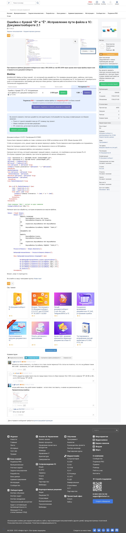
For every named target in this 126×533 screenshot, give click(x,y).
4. (13, 373)
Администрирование (18, 479)
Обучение (71, 437)
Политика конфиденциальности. (44, 523)
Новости (13, 439)
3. (13, 409)
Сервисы (42, 473)
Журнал (14, 437)
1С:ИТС (41, 470)
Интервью (14, 448)
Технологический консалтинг (21, 502)
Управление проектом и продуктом (48, 446)
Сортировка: (51, 357)
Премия (13, 454)
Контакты (96, 473)
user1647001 (20, 409)
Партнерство (44, 482)
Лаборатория (16, 490)
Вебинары (42, 485)
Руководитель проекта (76, 445)
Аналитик (70, 442)
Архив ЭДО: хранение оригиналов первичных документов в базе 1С (62, 338)
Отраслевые (43, 498)
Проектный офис (74, 496)
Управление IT (44, 453)
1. (12, 362)
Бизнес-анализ (44, 439)
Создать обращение (103, 501)
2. (12, 385)
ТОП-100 (13, 451)
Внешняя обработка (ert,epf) (108, 147)
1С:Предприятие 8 (105, 153)
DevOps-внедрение (17, 499)
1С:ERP (69, 462)
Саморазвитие (44, 459)
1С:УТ (69, 470)
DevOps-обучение (17, 493)
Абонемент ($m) (104, 189)
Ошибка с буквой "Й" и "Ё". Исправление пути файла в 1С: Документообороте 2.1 (49, 23)
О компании (98, 456)
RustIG (17, 385)
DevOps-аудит (15, 496)
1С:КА (69, 465)
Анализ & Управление (48, 437)
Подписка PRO (16, 462)
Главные (13, 442)
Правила (96, 464)
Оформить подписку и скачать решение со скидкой (51, 107)
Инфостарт (38, 278)
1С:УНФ (70, 468)
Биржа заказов (102, 443)
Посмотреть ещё (51, 350)
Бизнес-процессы (45, 442)
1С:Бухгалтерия (73, 459)
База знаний (15, 459)
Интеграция (14, 482)
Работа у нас (98, 470)
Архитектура (44, 456)
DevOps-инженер (73, 448)
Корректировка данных (106, 137)
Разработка (14, 473)
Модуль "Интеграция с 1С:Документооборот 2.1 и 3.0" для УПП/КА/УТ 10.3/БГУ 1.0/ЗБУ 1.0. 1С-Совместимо (40, 311)
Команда (42, 450)
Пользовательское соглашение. (19, 523)
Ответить (19, 369)
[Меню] (9, 3)
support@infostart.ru (101, 496)
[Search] (106, 430)
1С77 (69, 488)
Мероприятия (102, 437)
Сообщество (15, 485)
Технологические (45, 504)
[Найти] (117, 430)
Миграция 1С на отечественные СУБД (18, 511)
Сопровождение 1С (47, 464)
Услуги (41, 476)
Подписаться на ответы (15, 357)
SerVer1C (18, 362)
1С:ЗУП (70, 476)
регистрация (38, 420)
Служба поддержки (103, 479)
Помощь (96, 467)
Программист (103, 142)
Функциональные (16, 465)
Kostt (17, 373)
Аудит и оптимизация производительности (18, 506)
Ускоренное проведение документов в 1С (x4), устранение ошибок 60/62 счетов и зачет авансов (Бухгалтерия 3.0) (85, 313)
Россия (101, 168)
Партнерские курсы (74, 451)
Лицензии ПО (44, 495)
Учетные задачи (16, 468)
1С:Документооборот (106, 158)
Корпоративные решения (50, 489)
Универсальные (73, 482)
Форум (99, 447)
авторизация (47, 420)
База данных (15, 476)
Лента (12, 445)
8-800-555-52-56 (100, 494)
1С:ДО (69, 479)
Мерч (98, 450)
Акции (41, 467)
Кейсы (41, 479)
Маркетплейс (73, 456)
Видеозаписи (101, 440)
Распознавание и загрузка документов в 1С (17, 338)
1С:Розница (71, 473)
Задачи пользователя (18, 470)
